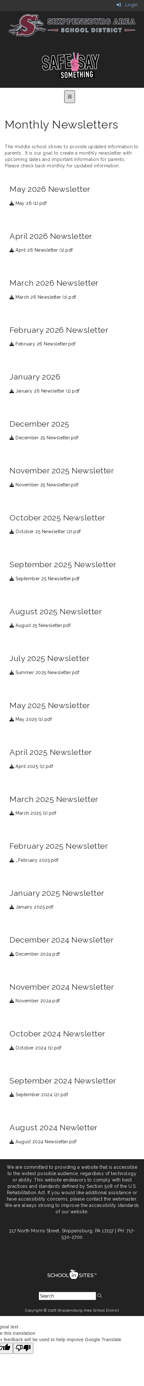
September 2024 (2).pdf (39, 1094)
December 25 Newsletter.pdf (44, 437)
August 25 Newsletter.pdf (40, 625)
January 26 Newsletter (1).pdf (45, 391)
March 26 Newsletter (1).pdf (43, 297)
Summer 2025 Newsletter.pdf (44, 672)
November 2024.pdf (35, 1000)
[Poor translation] (23, 1348)
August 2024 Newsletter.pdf (43, 1141)
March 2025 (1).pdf (33, 813)
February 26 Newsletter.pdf (42, 343)
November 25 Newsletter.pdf (44, 484)
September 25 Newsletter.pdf (45, 578)
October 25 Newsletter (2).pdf (45, 531)
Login (127, 4)
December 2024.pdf (35, 954)
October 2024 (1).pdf (35, 1047)
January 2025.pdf (31, 906)
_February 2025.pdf (34, 860)
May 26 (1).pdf (28, 203)
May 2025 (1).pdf (31, 719)
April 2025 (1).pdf (31, 766)
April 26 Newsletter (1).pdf (41, 250)
